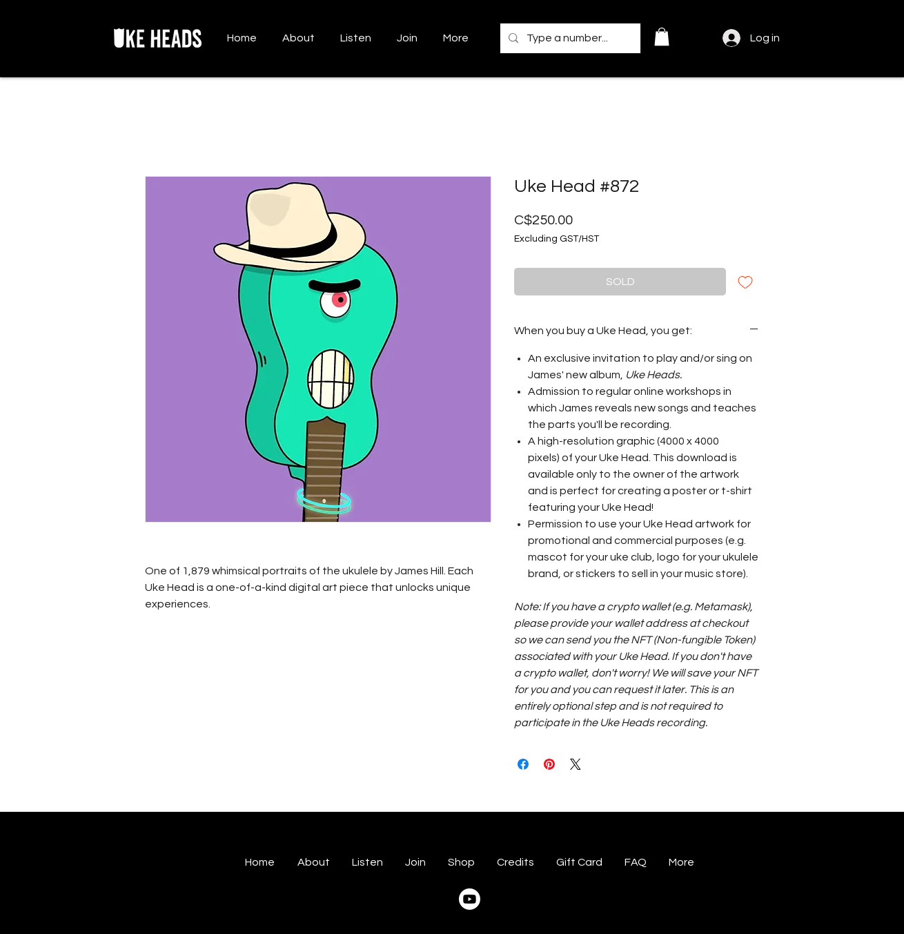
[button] (661, 37)
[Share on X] (575, 764)
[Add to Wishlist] (745, 281)
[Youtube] (469, 899)
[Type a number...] (569, 38)
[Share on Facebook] (523, 764)
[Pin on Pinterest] (549, 764)
